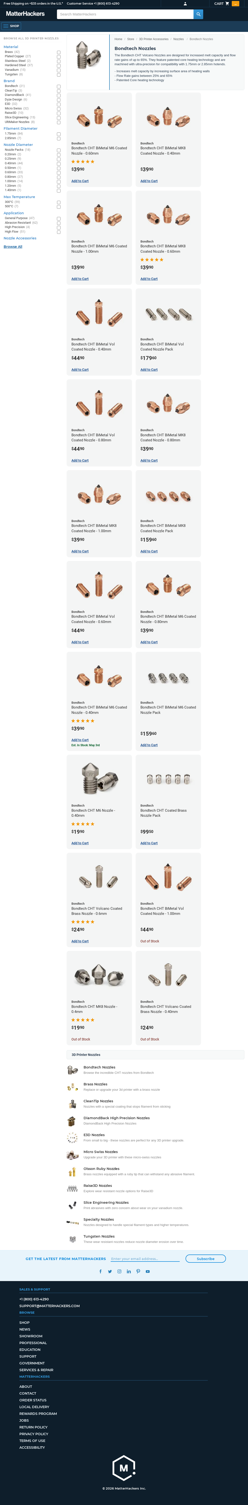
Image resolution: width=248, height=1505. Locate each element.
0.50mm (13, 168)
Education (29, 1349)
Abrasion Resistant (21, 223)
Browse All (13, 246)
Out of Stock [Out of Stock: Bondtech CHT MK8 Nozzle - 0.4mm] (80, 1039)
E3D (11, 104)
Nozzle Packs (18, 150)
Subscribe (206, 1259)
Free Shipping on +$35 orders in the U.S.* (33, 3)
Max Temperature (19, 197)
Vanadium (15, 70)
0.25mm (13, 159)
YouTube (147, 1271)
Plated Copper (18, 56)
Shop (24, 1322)
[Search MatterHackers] (198, 14)
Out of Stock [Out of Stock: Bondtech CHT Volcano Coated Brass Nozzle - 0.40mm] (149, 1039)
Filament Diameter (21, 128)
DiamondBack (18, 95)
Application (14, 213)
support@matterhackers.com (49, 1306)
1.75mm (14, 133)
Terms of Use (32, 1441)
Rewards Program (38, 1414)
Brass (12, 52)
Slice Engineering (20, 117)
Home (118, 39)
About (25, 1386)
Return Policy (33, 1427)
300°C (12, 202)
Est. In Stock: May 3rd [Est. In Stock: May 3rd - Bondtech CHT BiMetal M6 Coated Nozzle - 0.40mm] (85, 745)
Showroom (30, 1336)
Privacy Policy (33, 1434)
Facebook (100, 1271)
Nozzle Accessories (20, 238)
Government (32, 1363)
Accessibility (32, 1447)
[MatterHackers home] (124, 1469)
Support (27, 1356)
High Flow (15, 231)
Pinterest (138, 1271)
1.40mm (13, 190)
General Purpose (20, 218)
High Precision (17, 227)
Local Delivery (34, 1407)
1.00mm (14, 181)
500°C (11, 206)
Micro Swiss (17, 108)
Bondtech (15, 86)
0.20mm (13, 154)
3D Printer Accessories (153, 39)
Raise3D (14, 113)
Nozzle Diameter (18, 145)
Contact (27, 1393)
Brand (9, 81)
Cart (226, 3)
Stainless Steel (18, 61)
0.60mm (14, 172)
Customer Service (80, 3)
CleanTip (13, 90)
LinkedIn (128, 1271)
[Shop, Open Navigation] (11, 26)
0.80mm (14, 177)
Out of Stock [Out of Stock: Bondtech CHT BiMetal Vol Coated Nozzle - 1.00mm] (149, 941)
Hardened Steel (19, 65)
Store (130, 39)
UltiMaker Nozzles (20, 122)
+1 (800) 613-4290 (106, 3)
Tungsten (14, 74)
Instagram (119, 1271)
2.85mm (13, 138)
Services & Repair (36, 1370)
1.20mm (13, 186)
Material (11, 47)
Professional (33, 1343)
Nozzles (178, 39)
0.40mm (14, 163)
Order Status (32, 1400)
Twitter (110, 1271)
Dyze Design (16, 99)
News (24, 1329)
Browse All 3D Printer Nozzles (31, 38)
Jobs (24, 1420)
